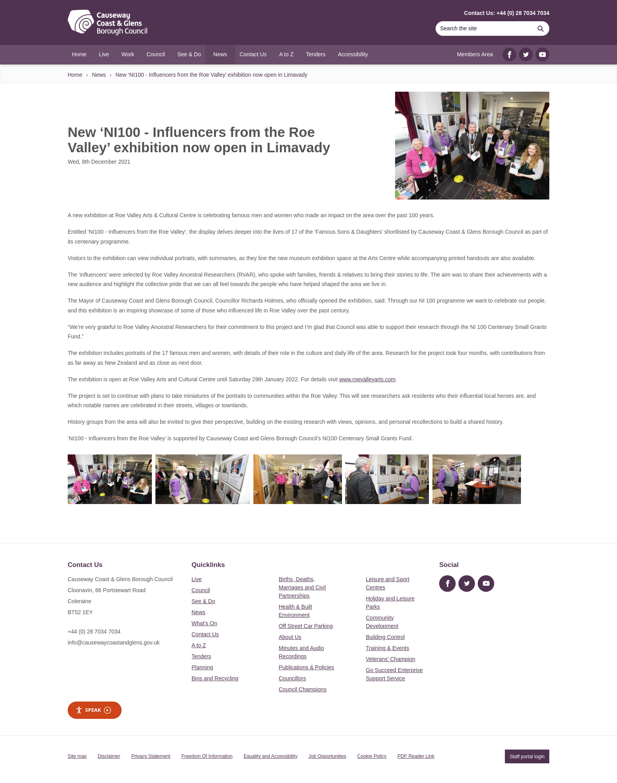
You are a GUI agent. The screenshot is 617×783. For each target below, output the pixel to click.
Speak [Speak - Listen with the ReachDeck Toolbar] (93, 710)
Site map (77, 756)
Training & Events (387, 648)
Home (75, 75)
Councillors (292, 678)
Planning (202, 667)
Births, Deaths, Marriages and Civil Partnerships (302, 587)
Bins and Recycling (215, 678)
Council (201, 590)
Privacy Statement (150, 756)
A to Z (199, 645)
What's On (204, 623)
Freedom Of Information (207, 756)
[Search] (484, 28)
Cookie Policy (371, 756)
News (99, 75)
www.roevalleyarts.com (367, 379)
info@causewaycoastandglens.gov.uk (113, 642)
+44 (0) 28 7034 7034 (94, 631)
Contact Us (205, 634)
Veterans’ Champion (391, 659)
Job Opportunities (327, 756)
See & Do (203, 601)
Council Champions (302, 689)
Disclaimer (109, 756)
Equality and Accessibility (270, 756)
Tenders (201, 656)
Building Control (385, 637)
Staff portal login (527, 756)
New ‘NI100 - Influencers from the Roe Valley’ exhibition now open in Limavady (211, 75)
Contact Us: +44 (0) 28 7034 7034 (506, 13)
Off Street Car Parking (306, 626)
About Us (290, 637)
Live (197, 579)
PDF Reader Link (415, 756)
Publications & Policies (306, 667)
